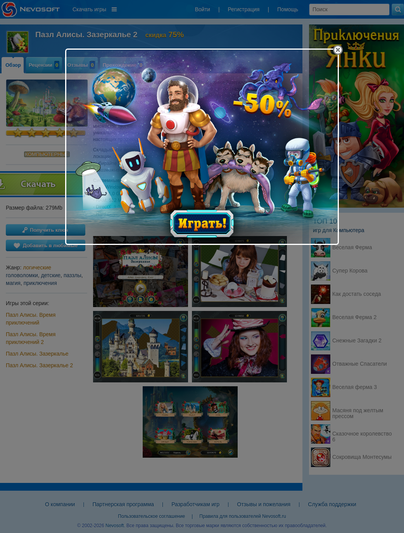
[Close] (338, 50)
